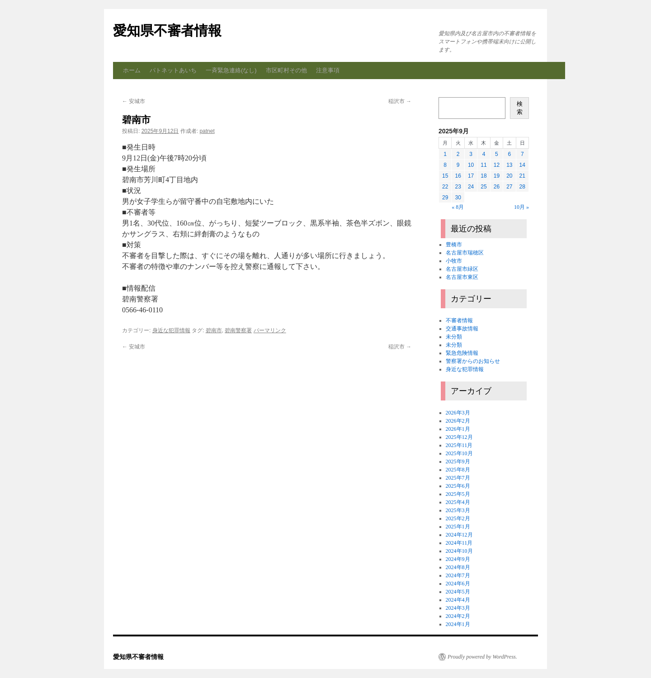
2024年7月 (458, 575)
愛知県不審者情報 (167, 30)
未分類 (454, 337)
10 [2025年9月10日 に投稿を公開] (471, 165)
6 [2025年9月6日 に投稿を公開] (509, 154)
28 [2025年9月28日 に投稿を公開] (522, 187)
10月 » (521, 207)
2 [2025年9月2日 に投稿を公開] (458, 154)
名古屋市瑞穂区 (465, 253)
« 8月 (458, 207)
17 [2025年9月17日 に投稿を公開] (471, 176)
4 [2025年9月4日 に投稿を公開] (484, 154)
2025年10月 (459, 453)
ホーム (132, 70)
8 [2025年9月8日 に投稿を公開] (445, 165)
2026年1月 (458, 429)
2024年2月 (458, 616)
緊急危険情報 (462, 353)
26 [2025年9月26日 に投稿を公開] (497, 187)
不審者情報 (459, 320)
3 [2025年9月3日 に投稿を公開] (470, 154)
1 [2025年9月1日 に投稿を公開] (445, 154)
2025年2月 (458, 518)
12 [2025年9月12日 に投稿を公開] (497, 165)
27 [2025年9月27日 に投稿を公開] (509, 187)
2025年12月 (459, 437)
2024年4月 (458, 600)
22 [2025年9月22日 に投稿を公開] (445, 187)
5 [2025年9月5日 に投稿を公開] (496, 154)
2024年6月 (458, 583)
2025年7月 (458, 478)
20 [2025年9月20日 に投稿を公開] (509, 176)
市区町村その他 (286, 70)
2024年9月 (458, 559)
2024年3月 (458, 608)
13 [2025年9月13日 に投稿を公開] (509, 165)
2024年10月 (459, 551)
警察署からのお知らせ (473, 361)
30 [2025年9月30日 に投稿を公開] (458, 197)
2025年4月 (458, 502)
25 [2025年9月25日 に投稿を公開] (483, 187)
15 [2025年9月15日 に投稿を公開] (445, 176)
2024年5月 (458, 592)
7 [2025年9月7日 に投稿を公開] (522, 154)
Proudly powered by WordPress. (482, 657)
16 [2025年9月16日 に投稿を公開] (458, 176)
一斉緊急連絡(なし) (231, 70)
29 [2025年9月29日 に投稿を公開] (445, 197)
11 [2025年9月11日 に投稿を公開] (483, 165)
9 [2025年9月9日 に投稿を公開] (458, 165)
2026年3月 (458, 413)
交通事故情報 (462, 328)
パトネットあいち (173, 70)
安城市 (133, 101)
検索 (520, 107)
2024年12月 (459, 535)
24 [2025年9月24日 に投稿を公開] (471, 187)
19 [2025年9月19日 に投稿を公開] (497, 176)
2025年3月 (458, 510)
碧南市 (214, 330)
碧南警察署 (238, 330)
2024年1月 (458, 624)
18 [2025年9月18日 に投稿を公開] (483, 176)
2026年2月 (458, 421)
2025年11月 (459, 445)
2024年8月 (458, 567)
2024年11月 (459, 543)
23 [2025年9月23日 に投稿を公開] (458, 187)
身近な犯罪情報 (171, 330)
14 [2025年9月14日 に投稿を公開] (522, 165)
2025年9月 (458, 461)
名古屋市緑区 (462, 269)
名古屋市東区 (462, 277)
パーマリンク (270, 330)
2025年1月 (458, 526)
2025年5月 (458, 494)
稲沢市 (399, 101)
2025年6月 (458, 486)
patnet (206, 131)
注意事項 (328, 70)
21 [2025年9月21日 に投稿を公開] (522, 176)
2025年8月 (458, 469)
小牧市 (454, 261)
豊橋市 (454, 244)
